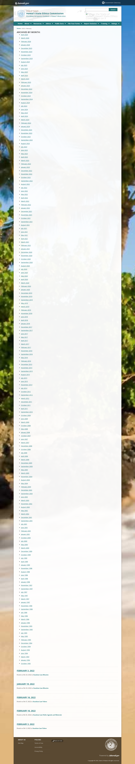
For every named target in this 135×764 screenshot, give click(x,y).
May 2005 (24, 468)
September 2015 (27, 369)
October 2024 (26, 94)
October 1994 (26, 644)
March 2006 (25, 457)
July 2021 (24, 226)
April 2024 (24, 114)
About (27, 21)
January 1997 (25, 600)
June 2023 (24, 148)
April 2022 (24, 196)
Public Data (59, 21)
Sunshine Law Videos (40, 699)
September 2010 (27, 410)
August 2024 (25, 100)
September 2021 (27, 219)
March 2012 (25, 396)
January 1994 (25, 658)
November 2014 (26, 383)
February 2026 (26, 39)
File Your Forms (74, 21)
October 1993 (26, 661)
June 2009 (24, 417)
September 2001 (27, 518)
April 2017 (24, 338)
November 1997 (26, 583)
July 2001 (24, 522)
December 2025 (26, 46)
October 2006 (26, 447)
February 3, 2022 (25, 668)
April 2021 (24, 236)
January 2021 (25, 247)
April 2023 (24, 155)
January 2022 (25, 206)
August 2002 (25, 505)
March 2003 (25, 498)
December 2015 (26, 362)
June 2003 (24, 495)
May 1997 (24, 593)
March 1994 (25, 654)
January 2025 (25, 83)
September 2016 (27, 352)
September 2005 (27, 464)
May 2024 (24, 111)
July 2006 (24, 451)
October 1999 (26, 552)
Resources (38, 21)
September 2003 (27, 491)
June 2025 (24, 66)
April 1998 (24, 576)
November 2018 (26, 311)
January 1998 (25, 580)
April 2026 (24, 32)
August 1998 (25, 569)
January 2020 (25, 287)
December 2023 (26, 128)
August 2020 (25, 264)
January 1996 (25, 620)
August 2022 (25, 182)
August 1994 (25, 648)
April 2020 (24, 277)
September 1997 (27, 586)
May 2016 (24, 355)
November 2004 (26, 474)
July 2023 (24, 145)
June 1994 (24, 651)
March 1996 (25, 617)
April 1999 (24, 559)
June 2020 (24, 270)
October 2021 (26, 216)
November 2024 (26, 90)
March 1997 (25, 597)
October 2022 (26, 175)
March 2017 (25, 342)
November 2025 (26, 49)
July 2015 (24, 376)
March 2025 (25, 77)
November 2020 (26, 253)
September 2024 (27, 97)
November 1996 (26, 603)
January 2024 (25, 124)
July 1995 (24, 631)
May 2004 (24, 481)
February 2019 (26, 308)
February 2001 (26, 529)
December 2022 (26, 168)
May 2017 (24, 335)
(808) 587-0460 (58, 738)
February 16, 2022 (26, 695)
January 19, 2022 (25, 681)
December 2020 (26, 250)
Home (20, 21)
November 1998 (26, 566)
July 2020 (24, 267)
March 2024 (25, 117)
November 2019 (26, 294)
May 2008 (24, 427)
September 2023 (27, 138)
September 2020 (27, 260)
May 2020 (24, 274)
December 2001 (26, 515)
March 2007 (25, 440)
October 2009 (26, 413)
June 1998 (24, 573)
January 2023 (25, 165)
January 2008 (25, 430)
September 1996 (27, 607)
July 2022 (24, 185)
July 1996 (24, 610)
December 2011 (26, 400)
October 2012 (26, 389)
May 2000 (24, 542)
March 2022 (25, 199)
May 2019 (24, 301)
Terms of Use (39, 741)
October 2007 (26, 434)
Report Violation (90, 21)
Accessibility (38, 745)
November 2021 (26, 213)
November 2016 (26, 349)
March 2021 (25, 240)
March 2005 (25, 471)
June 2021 (24, 230)
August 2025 (25, 60)
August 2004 (25, 478)
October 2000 (26, 535)
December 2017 (26, 325)
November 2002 (26, 501)
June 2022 (24, 189)
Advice (48, 21)
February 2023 (26, 162)
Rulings (114, 21)
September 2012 (27, 393)
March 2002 (25, 512)
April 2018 (24, 318)
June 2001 (24, 525)
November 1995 (26, 624)
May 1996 (24, 614)
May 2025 (24, 70)
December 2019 (26, 291)
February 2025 (26, 80)
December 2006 (26, 444)
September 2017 (27, 328)
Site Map (20, 741)
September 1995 (27, 627)
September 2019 (27, 298)
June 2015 (24, 379)
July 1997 (24, 590)
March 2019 (25, 304)
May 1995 (24, 634)
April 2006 (24, 454)
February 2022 (26, 202)
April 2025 (24, 73)
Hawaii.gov (22, 2)
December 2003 (26, 488)
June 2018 (24, 315)
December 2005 (26, 461)
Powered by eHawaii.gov (109, 754)
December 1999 (26, 549)
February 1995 (26, 637)
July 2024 (24, 104)
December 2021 (26, 209)
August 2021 (25, 223)
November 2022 (26, 172)
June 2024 (24, 107)
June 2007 (24, 437)
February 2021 (26, 243)
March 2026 (25, 36)
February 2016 (26, 359)
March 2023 (25, 158)
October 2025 (26, 53)
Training (104, 21)
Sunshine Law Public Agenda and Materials (47, 713)
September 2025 (27, 56)
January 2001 (25, 532)
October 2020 (26, 257)
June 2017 (24, 332)
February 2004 (26, 484)
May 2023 (24, 151)
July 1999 (24, 556)
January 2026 (25, 43)
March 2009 (25, 420)
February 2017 (26, 345)
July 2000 (24, 539)
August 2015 (25, 372)
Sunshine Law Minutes (41, 672)
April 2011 (24, 406)
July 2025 (24, 63)
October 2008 (26, 423)
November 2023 (26, 131)
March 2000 (25, 546)
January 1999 (25, 563)
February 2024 (26, 121)
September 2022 (27, 179)
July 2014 (24, 386)
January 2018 (25, 321)
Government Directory (113, 3)
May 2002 (24, 508)
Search (113, 9)
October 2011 (26, 403)
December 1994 (26, 641)
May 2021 (24, 233)
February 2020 (26, 284)
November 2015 (26, 366)
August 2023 (25, 141)
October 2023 (26, 134)
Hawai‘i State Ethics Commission (45, 13)
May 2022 (24, 192)
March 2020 (25, 281)
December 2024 (26, 87)
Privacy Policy (39, 749)
